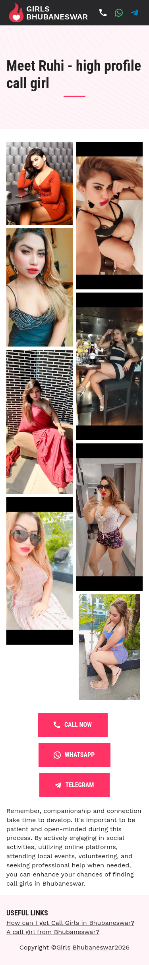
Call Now (73, 725)
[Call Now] (103, 13)
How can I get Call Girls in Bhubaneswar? (70, 922)
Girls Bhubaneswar (85, 947)
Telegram (74, 785)
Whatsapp (75, 755)
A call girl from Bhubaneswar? (52, 932)
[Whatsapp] (119, 13)
